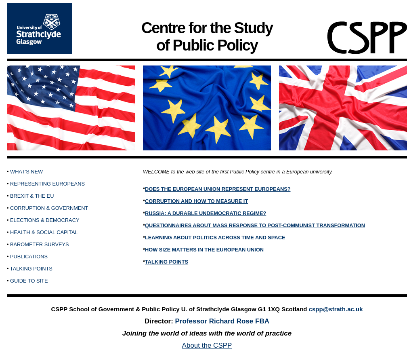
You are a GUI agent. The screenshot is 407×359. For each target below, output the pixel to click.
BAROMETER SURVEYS (39, 244)
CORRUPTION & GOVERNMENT (49, 208)
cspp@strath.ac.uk (336, 309)
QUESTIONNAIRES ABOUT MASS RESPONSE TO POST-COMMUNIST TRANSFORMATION (255, 225)
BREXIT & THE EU (32, 196)
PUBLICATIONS (29, 256)
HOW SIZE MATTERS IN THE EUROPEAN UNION (204, 250)
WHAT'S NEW (26, 172)
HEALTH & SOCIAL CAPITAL (44, 232)
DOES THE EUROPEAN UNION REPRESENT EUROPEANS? (218, 189)
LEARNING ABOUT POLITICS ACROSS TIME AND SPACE (215, 237)
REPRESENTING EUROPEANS (47, 184)
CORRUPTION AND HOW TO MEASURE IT (196, 201)
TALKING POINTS (31, 269)
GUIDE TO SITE (29, 281)
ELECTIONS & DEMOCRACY (44, 220)
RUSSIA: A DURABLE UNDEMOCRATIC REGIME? (205, 213)
